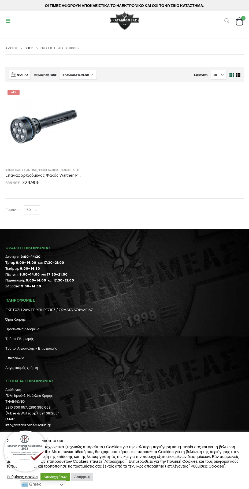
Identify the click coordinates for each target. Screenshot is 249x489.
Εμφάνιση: (201, 75)
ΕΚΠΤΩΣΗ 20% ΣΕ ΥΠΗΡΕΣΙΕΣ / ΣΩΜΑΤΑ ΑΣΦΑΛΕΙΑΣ (49, 309)
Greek (31, 484)
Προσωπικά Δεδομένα (22, 329)
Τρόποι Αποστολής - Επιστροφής (31, 348)
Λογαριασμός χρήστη (21, 367)
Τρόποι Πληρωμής (19, 338)
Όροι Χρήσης (15, 319)
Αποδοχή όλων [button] (55, 476)
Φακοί (9, 170)
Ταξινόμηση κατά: (45, 75)
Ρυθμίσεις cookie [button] (22, 477)
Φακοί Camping (26, 170)
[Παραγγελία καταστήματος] (78, 75)
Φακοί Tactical (49, 170)
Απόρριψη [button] (82, 476)
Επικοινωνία (14, 358)
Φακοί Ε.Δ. (68, 170)
